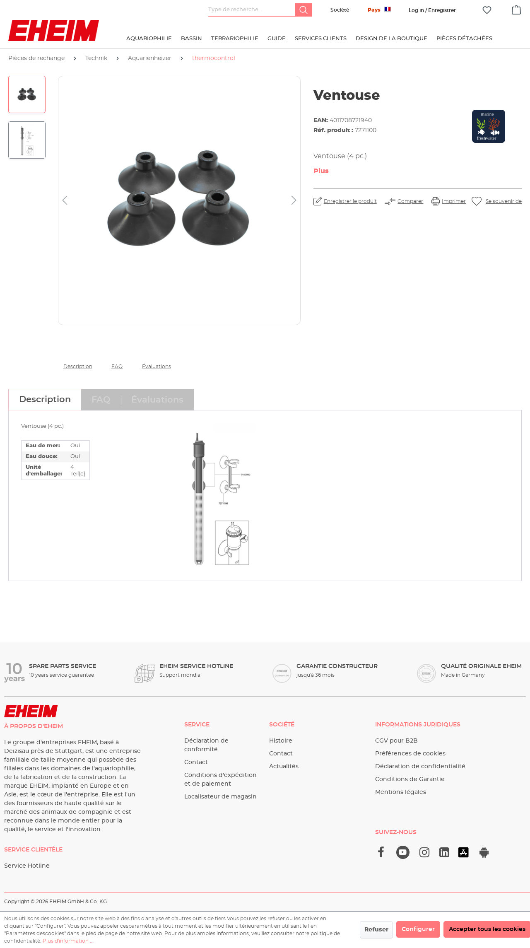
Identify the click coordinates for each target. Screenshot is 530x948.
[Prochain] (294, 200)
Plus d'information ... (68, 940)
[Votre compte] (432, 10)
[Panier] (516, 8)
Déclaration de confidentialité (420, 766)
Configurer (418, 929)
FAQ (117, 366)
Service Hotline (27, 866)
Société (339, 9)
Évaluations (156, 366)
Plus (321, 171)
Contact (196, 762)
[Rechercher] (303, 10)
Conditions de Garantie (410, 779)
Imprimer (454, 201)
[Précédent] (64, 200)
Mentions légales (400, 792)
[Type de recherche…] (252, 10)
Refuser (376, 930)
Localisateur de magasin (220, 797)
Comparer (410, 201)
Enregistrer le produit (350, 201)
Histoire (280, 741)
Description (77, 366)
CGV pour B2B (396, 741)
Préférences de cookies (410, 754)
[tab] (44, 399)
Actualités (284, 766)
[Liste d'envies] (486, 10)
